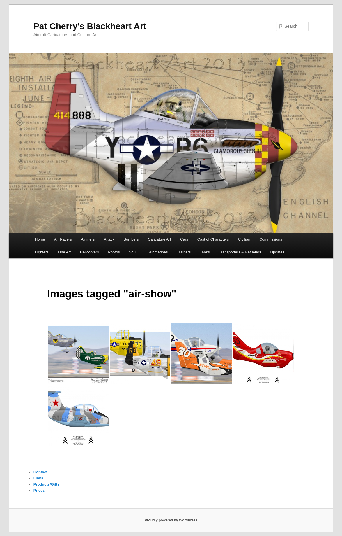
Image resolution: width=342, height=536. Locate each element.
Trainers (184, 252)
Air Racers (63, 239)
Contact (40, 472)
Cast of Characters (213, 239)
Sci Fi (134, 252)
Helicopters (89, 252)
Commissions (270, 239)
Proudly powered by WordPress (171, 520)
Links (38, 478)
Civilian (244, 239)
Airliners (88, 239)
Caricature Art (159, 239)
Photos (114, 252)
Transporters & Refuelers (240, 252)
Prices (39, 490)
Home (40, 239)
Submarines (158, 252)
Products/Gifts (46, 484)
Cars (184, 239)
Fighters (42, 252)
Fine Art (64, 252)
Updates (277, 252)
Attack (109, 239)
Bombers (131, 239)
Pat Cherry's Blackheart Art (89, 26)
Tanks (205, 252)
